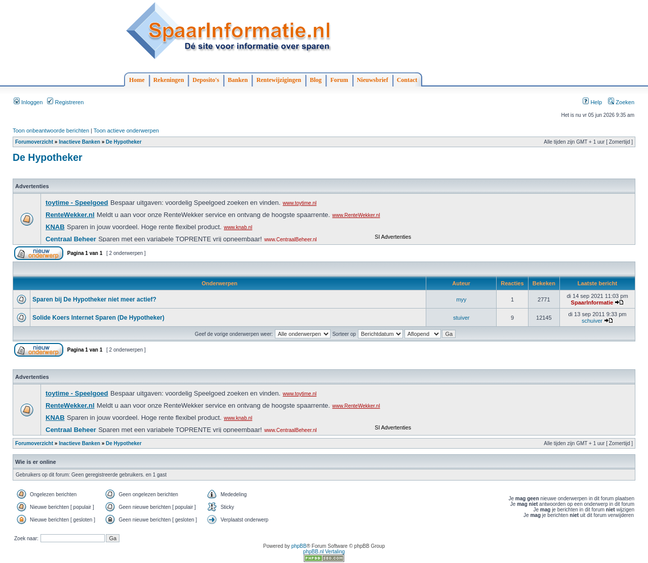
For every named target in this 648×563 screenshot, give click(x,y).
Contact (407, 79)
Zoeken (621, 102)
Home (137, 79)
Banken (238, 79)
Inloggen (28, 102)
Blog (315, 79)
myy (461, 299)
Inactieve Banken (79, 142)
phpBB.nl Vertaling (324, 551)
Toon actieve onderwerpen (126, 130)
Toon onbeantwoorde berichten (51, 130)
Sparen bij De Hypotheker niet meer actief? (94, 299)
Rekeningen (168, 79)
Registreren (65, 102)
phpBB (298, 546)
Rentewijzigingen (278, 79)
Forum (339, 79)
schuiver (592, 321)
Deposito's (205, 79)
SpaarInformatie (592, 302)
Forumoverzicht (34, 142)
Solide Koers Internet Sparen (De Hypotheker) (98, 317)
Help (592, 102)
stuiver (461, 318)
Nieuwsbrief (372, 79)
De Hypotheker (124, 142)
